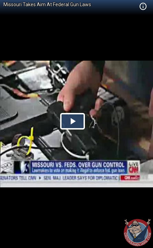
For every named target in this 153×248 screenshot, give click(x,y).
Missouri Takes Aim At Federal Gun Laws (47, 4)
